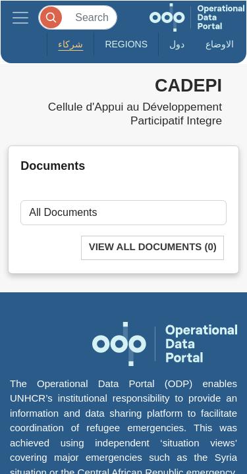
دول (176, 44)
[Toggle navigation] (20, 17)
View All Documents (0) (153, 247)
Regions (126, 44)
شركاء (70, 44)
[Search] (77, 17)
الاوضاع (220, 44)
